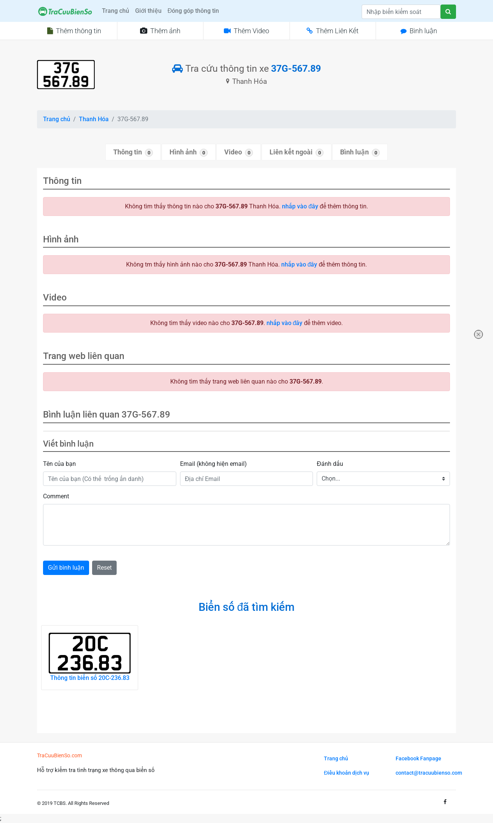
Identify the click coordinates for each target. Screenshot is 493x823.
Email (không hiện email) (213, 463)
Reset (104, 567)
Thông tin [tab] (133, 152)
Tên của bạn (59, 463)
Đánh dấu (330, 463)
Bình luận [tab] (359, 152)
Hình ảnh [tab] (188, 152)
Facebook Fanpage (418, 758)
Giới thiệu (148, 10)
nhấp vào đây (300, 206)
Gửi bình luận (66, 567)
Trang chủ (115, 10)
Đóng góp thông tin (193, 10)
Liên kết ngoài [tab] (297, 152)
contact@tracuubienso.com (429, 773)
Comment (56, 496)
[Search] (401, 12)
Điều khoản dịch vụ (346, 773)
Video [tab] (238, 152)
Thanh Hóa (94, 119)
